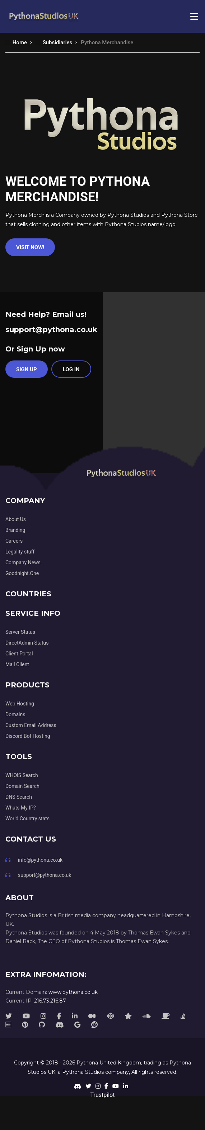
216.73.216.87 (50, 1000)
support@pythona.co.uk (51, 329)
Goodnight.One (22, 573)
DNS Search (18, 797)
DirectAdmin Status (26, 643)
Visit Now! (30, 247)
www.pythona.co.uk (73, 992)
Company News (23, 562)
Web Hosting (19, 704)
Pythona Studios (83, 1072)
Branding (15, 530)
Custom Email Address (30, 725)
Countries (28, 593)
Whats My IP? (20, 808)
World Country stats (27, 818)
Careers (14, 541)
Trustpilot (102, 1094)
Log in (71, 369)
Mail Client (17, 664)
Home (16, 42)
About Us (15, 519)
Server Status (20, 632)
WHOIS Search (21, 775)
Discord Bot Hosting (27, 736)
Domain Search (22, 786)
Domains (15, 714)
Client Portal (19, 653)
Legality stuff (19, 552)
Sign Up (26, 369)
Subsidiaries (54, 42)
